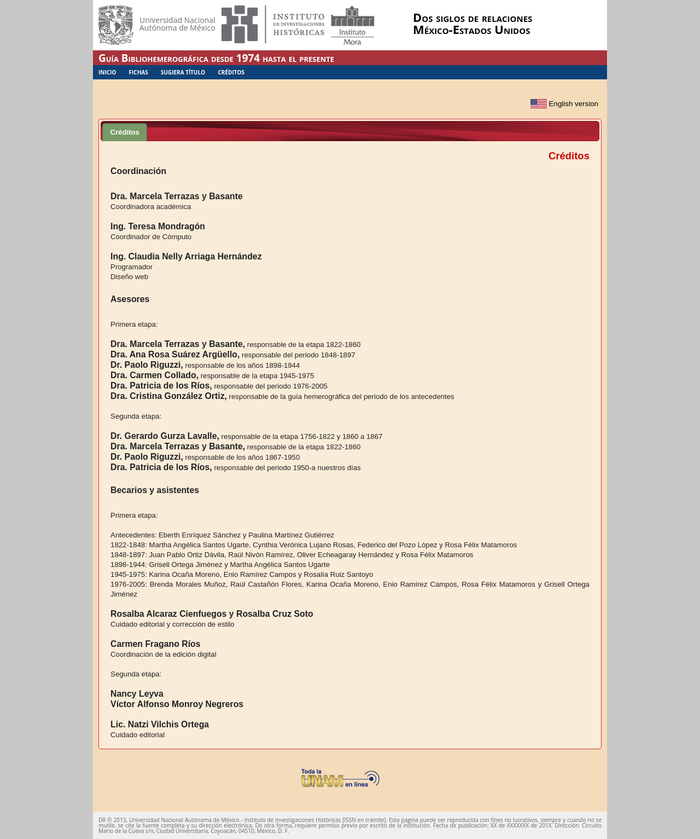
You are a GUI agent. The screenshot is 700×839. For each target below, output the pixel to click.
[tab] (124, 132)
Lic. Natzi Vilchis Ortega (159, 724)
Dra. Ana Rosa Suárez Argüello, (175, 354)
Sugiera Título (183, 72)
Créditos (231, 72)
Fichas (138, 72)
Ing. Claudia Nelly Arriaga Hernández (185, 256)
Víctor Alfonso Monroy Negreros (176, 704)
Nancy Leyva (137, 693)
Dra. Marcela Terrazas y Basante (176, 196)
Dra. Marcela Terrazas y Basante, (177, 344)
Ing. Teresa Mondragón (157, 226)
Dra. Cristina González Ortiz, (168, 396)
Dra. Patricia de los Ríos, (161, 385)
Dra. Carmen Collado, (154, 375)
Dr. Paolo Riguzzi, (146, 364)
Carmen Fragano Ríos (155, 644)
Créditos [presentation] (124, 132)
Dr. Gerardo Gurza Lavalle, (164, 436)
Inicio (107, 72)
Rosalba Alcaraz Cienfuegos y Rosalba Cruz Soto (211, 613)
